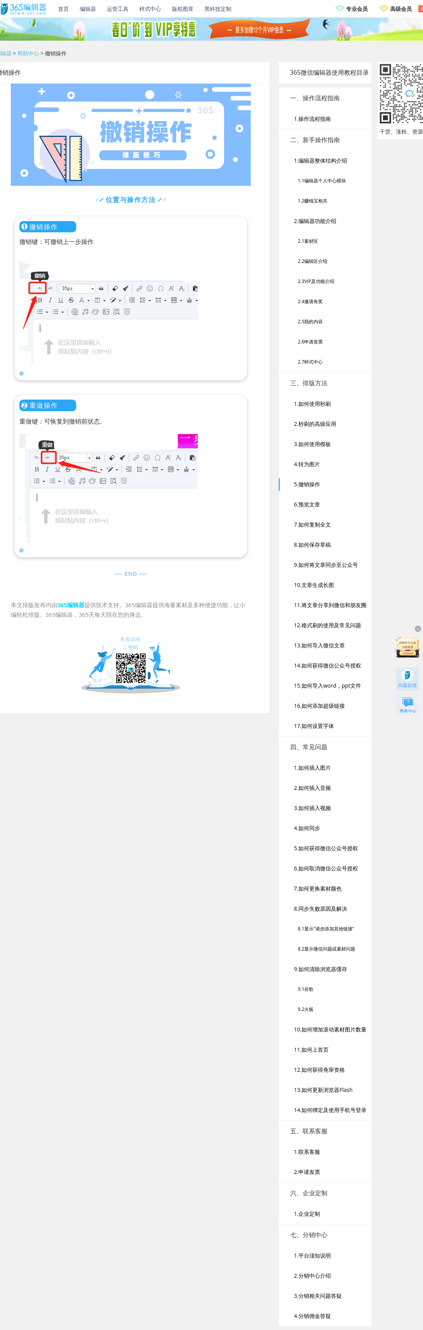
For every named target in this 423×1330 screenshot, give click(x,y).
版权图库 (183, 8)
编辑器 (88, 8)
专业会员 (357, 8)
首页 (63, 8)
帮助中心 (28, 53)
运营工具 (117, 8)
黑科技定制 (217, 8)
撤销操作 (56, 53)
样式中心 (150, 8)
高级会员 (401, 8)
